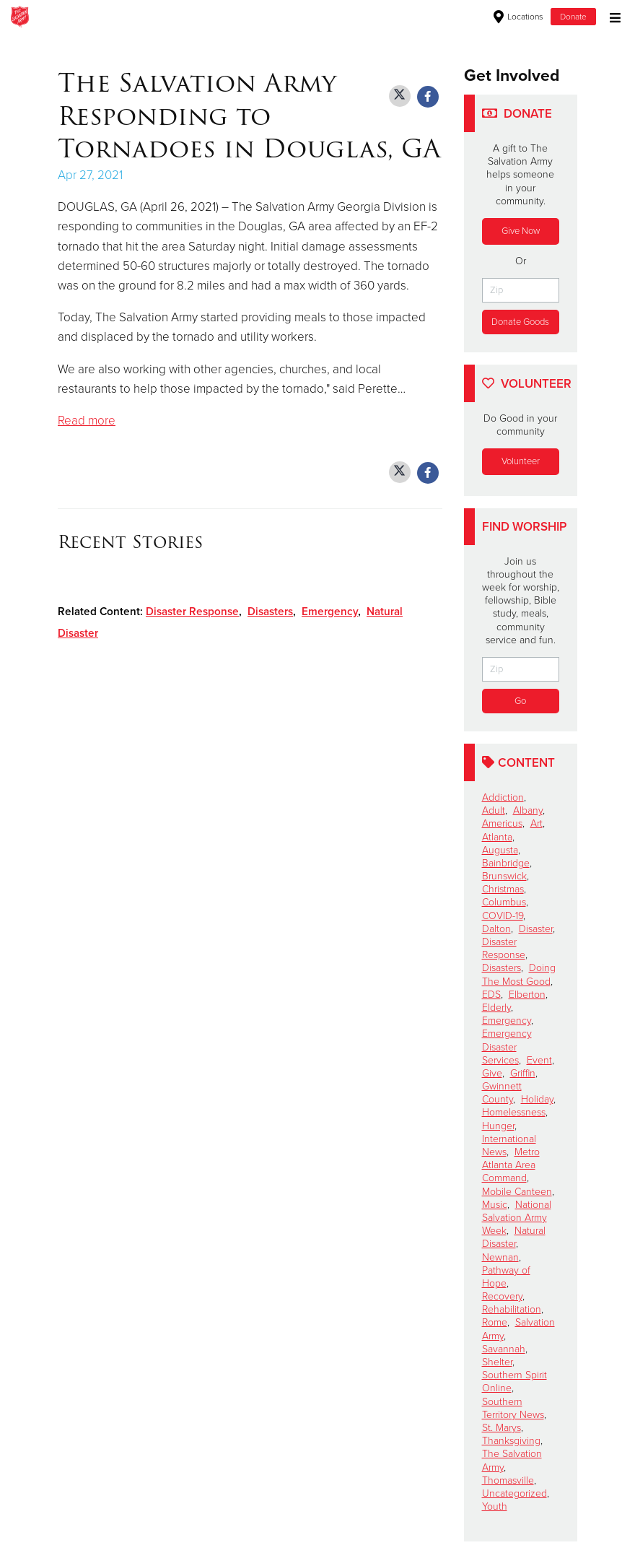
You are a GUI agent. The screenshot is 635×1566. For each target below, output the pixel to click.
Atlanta (497, 837)
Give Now (521, 231)
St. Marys (501, 1428)
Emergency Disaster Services (507, 1046)
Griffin (522, 1073)
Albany (528, 810)
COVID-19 (502, 916)
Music (494, 1205)
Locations (518, 16)
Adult (493, 810)
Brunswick (504, 876)
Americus (502, 823)
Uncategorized (514, 1493)
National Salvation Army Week (516, 1218)
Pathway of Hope (506, 1276)
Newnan (500, 1257)
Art (536, 823)
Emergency (330, 611)
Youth (494, 1506)
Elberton (527, 994)
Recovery (502, 1296)
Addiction (503, 797)
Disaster (536, 929)
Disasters (270, 611)
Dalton (496, 929)
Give (492, 1073)
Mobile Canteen (517, 1192)
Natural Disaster (514, 1237)
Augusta (500, 850)
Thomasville (508, 1480)
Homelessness (514, 1112)
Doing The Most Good (519, 974)
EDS (491, 994)
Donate (573, 17)
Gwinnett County (502, 1092)
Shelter (497, 1362)
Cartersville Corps (202, 16)
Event (539, 1060)
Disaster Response (192, 611)
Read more (86, 420)
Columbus (504, 902)
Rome (494, 1322)
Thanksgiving (511, 1441)
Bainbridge (506, 863)
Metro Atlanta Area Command (511, 1165)
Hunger (498, 1126)
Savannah (503, 1349)
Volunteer (521, 461)
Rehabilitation (511, 1309)
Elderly (496, 1007)
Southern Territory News (513, 1408)
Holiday (537, 1099)
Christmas (503, 889)
